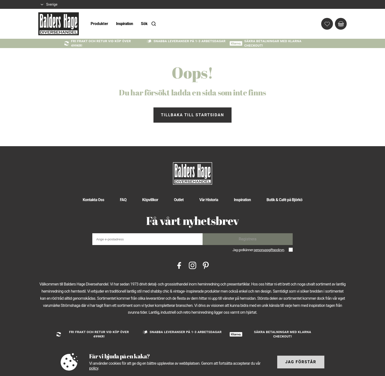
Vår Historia (208, 199)
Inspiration (124, 23)
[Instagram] (192, 265)
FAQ (123, 199)
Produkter (99, 23)
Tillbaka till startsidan (192, 115)
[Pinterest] (205, 265)
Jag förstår (300, 362)
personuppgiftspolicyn (269, 250)
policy (93, 368)
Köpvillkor (150, 199)
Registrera (247, 239)
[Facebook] (179, 265)
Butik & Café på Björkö (284, 199)
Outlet (179, 199)
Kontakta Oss (93, 199)
